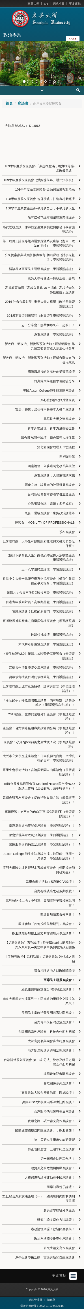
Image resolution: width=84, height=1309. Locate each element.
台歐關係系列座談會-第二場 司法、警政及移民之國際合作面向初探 (39, 1062)
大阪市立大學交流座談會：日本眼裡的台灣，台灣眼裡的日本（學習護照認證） (39, 758)
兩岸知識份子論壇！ (61, 1187)
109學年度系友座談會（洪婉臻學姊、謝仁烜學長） (39, 180)
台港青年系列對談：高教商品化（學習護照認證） (40, 602)
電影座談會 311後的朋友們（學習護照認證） (43, 611)
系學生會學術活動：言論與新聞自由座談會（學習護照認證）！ (39, 772)
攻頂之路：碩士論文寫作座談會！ (51, 1121)
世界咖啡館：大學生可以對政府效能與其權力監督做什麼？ (39, 544)
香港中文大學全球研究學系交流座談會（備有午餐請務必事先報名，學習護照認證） (39, 581)
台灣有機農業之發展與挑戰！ (54, 891)
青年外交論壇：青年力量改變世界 (51, 428)
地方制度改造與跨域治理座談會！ (51, 1050)
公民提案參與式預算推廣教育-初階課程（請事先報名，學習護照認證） (40, 257)
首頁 (9, 103)
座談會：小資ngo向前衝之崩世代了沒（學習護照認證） (39, 744)
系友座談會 (67, 532)
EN (46, 3)
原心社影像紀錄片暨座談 (57, 400)
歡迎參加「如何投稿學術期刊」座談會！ (46, 924)
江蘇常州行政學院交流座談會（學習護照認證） (42, 667)
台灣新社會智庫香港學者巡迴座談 (51, 494)
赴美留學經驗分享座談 (59, 1210)
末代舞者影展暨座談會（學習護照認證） (46, 644)
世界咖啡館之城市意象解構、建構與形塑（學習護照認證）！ (39, 689)
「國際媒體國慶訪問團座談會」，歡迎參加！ (43, 1130)
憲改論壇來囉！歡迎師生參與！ (53, 1229)
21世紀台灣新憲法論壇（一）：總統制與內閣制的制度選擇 (38, 1199)
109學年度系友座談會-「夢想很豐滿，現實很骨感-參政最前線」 (40, 168)
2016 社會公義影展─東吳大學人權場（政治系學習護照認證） (40, 304)
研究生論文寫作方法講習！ (56, 1219)
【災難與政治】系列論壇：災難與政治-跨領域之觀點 (40, 959)
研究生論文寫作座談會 (59, 1248)
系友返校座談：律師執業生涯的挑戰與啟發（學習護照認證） (39, 229)
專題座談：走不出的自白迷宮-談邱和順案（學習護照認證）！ (40, 814)
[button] (4, 63)
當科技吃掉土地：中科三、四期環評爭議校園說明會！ (40, 903)
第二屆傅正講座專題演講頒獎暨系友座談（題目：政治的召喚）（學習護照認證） (39, 243)
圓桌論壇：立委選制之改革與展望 (51, 466)
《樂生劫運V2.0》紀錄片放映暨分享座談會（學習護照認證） (38, 656)
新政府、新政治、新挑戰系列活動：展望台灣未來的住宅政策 (39, 360)
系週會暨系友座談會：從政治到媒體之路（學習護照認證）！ (39, 800)
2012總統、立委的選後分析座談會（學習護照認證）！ (41, 716)
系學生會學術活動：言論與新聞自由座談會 (45, 1257)
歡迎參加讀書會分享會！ (57, 914)
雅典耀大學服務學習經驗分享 (54, 381)
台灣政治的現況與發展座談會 (54, 1111)
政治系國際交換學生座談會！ (54, 1238)
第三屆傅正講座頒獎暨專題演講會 (51, 218)
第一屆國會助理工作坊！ (57, 1158)
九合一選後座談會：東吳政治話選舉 (50, 513)
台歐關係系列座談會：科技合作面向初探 (46, 1031)
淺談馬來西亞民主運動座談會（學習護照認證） (42, 269)
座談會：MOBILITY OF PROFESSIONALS (45, 522)
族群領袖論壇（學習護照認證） (53, 635)
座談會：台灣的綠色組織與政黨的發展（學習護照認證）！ (39, 730)
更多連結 (75, 3)
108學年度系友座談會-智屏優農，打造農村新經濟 (40, 199)
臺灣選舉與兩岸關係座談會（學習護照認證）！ (42, 825)
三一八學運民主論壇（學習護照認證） (48, 569)
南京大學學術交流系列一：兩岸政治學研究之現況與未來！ (39, 1001)
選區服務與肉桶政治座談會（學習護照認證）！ (42, 844)
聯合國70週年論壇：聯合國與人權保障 (48, 437)
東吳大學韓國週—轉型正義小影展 (51, 278)
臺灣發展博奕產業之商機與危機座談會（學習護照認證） (39, 623)
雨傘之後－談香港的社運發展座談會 (50, 485)
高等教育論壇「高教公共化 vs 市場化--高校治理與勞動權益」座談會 (40, 290)
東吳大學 (33, 3)
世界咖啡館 (67, 456)
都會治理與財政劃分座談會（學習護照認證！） (42, 835)
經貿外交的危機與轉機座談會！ (53, 1168)
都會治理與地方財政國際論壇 (54, 970)
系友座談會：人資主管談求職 (54, 475)
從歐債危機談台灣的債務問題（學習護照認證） (42, 677)
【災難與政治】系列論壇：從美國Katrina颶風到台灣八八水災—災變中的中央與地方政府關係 (40, 945)
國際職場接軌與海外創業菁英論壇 (51, 371)
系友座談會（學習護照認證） (54, 334)
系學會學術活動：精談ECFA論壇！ (50, 881)
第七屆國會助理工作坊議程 (56, 447)
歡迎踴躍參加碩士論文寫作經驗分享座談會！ (43, 933)
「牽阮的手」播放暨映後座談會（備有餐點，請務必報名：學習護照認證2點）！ (39, 702)
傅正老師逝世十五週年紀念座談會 (51, 1149)
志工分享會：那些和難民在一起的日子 (48, 325)
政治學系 (12, 35)
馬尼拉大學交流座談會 (59, 419)
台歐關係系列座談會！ (59, 1083)
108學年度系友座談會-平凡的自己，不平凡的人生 (40, 208)
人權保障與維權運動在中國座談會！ (50, 1177)
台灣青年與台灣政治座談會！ (54, 1022)
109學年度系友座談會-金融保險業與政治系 (45, 189)
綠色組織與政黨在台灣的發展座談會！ (48, 989)
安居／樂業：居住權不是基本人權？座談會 (45, 409)
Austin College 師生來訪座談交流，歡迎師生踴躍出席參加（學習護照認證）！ (39, 856)
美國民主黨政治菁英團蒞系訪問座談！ (48, 1013)
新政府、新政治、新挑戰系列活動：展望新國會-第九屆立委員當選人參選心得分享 (40, 346)
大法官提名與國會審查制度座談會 (51, 1041)
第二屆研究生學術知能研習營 (54, 1140)
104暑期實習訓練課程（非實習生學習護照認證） (41, 315)
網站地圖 (58, 3)
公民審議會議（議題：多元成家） (51, 503)
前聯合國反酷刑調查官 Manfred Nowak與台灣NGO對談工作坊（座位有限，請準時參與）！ (39, 786)
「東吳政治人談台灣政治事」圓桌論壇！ (46, 1092)
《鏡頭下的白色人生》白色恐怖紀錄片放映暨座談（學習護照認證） (40, 557)
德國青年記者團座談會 (59, 1074)
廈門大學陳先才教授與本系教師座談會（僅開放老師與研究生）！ (39, 870)
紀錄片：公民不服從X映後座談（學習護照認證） (41, 592)
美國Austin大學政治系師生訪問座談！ (48, 1102)
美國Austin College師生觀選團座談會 (49, 390)
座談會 (23, 103)
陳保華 (51, 1299)
